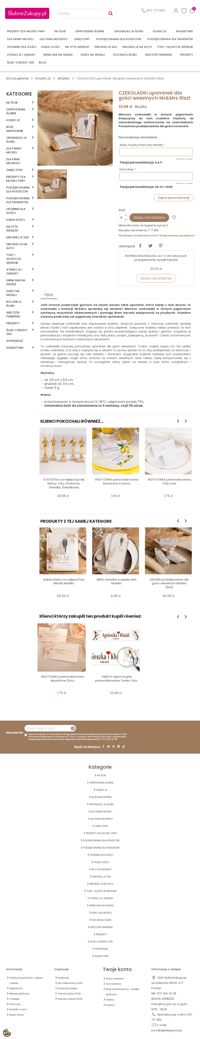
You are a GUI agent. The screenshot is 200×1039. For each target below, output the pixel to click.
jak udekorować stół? (70, 983)
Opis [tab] (48, 294)
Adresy (110, 999)
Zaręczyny (81, 39)
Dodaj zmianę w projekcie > (177, 235)
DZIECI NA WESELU (93, 55)
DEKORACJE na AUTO (137, 47)
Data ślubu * (128, 169)
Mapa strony (16, 1014)
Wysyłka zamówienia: (133, 230)
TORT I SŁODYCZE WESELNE (175, 47)
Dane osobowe (115, 978)
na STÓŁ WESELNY (77, 47)
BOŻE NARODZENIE (14, 129)
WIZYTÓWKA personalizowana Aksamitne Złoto (62, 679)
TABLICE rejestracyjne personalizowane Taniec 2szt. (116, 679)
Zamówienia (113, 983)
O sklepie (14, 999)
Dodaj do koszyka (149, 217)
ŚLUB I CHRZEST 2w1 (20, 62)
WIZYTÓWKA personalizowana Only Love (169, 481)
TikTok (123, 746)
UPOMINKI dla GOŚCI (21, 47)
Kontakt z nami (18, 1009)
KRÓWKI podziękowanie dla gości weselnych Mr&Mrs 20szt (169, 583)
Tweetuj (150, 246)
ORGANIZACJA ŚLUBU (128, 31)
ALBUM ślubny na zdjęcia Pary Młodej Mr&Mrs (64, 581)
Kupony (110, 1005)
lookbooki (63, 977)
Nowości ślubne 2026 (70, 999)
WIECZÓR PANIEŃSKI (158, 55)
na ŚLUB (60, 31)
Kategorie (19, 94)
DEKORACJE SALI (106, 47)
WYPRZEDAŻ (14, 341)
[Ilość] (123, 218)
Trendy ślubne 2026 (69, 993)
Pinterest (160, 246)
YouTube (108, 746)
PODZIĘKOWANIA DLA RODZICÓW (118, 39)
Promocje (14, 1004)
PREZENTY (186, 55)
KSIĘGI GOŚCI (50, 47)
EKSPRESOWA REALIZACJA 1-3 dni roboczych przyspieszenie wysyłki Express (156, 258)
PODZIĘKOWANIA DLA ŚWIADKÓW (170, 39)
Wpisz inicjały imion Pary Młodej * (142, 145)
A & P (158, 162)
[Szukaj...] (86, 13)
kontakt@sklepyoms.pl (166, 1030)
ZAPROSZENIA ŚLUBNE (89, 31)
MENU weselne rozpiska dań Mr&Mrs (117, 581)
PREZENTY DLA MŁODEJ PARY (26, 31)
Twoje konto (117, 969)
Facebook (103, 746)
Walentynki (184, 31)
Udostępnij (140, 246)
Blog (42, 62)
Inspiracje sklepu (68, 988)
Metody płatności (19, 993)
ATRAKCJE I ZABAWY (21, 55)
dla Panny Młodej (20, 39)
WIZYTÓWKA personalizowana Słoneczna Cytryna (116, 481)
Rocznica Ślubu (125, 55)
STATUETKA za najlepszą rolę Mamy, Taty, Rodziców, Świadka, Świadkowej (63, 483)
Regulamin (15, 988)
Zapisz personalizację (174, 198)
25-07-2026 (163, 187)
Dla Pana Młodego (54, 39)
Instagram (118, 746)
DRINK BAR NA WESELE (58, 55)
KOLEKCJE (159, 31)
